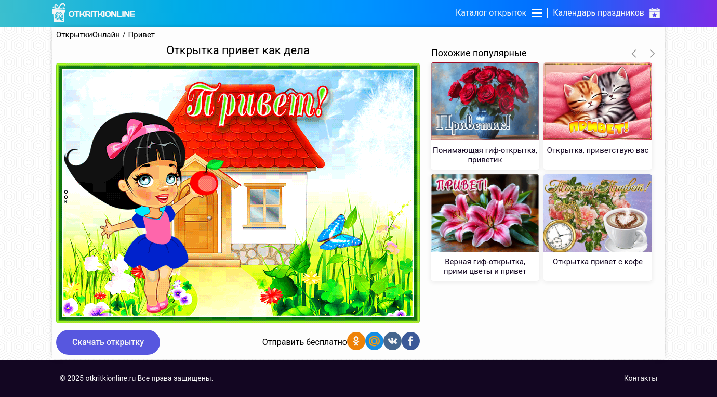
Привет (141, 35)
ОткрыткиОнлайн (88, 35)
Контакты (640, 378)
